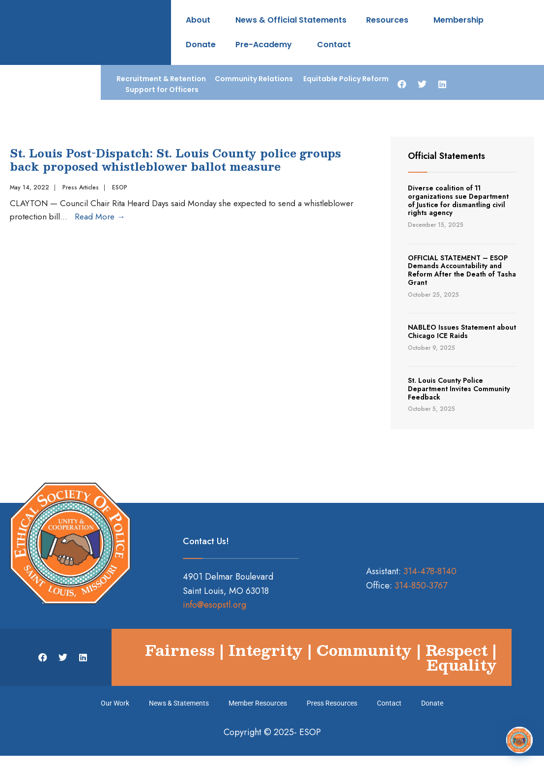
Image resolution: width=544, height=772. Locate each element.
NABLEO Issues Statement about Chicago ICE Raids (462, 331)
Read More (100, 216)
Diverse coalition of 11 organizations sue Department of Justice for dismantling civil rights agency (458, 200)
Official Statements (446, 156)
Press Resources (332, 703)
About (201, 20)
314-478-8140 (430, 571)
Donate (201, 44)
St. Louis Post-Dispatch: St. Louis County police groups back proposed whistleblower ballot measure (175, 159)
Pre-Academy (266, 44)
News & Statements (179, 703)
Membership (461, 20)
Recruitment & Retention (161, 79)
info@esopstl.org (214, 604)
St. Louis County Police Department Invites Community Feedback (459, 388)
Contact (334, 44)
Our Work (115, 703)
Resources (390, 20)
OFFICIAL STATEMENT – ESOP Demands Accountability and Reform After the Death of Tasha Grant (462, 270)
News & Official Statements (290, 20)
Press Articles (80, 187)
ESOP (119, 187)
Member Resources (258, 703)
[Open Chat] (519, 740)
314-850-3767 (421, 585)
